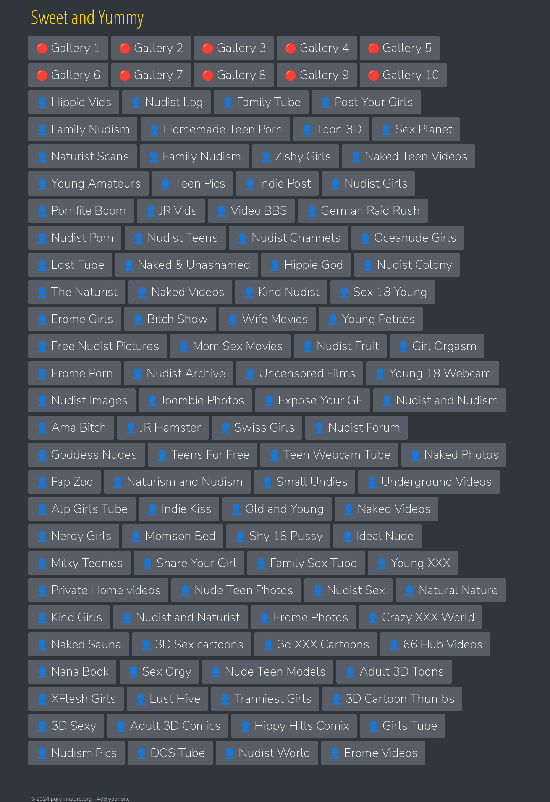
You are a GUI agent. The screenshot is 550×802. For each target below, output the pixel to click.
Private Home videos (98, 590)
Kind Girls (69, 617)
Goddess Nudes (86, 454)
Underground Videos (429, 482)
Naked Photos (454, 454)
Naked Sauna (78, 644)
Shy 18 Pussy (278, 536)
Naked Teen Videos (408, 156)
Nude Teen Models (268, 671)
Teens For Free (202, 454)
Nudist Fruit (340, 346)
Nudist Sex (348, 590)
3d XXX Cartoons (315, 644)
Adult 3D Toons (394, 671)
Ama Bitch (71, 427)
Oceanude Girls (407, 238)
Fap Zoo (64, 482)
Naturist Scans (82, 156)
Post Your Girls (366, 102)
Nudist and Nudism (439, 400)
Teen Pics (192, 183)
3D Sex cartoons (192, 644)
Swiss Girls (256, 427)
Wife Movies (267, 319)
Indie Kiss (179, 509)
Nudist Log (166, 102)
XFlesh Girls (76, 698)
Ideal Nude (377, 536)
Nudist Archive (178, 373)
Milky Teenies (79, 563)
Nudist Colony (407, 265)
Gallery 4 (317, 48)
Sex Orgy (159, 671)
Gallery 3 (234, 48)
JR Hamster (163, 427)
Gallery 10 (403, 75)
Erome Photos (303, 617)
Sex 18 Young (382, 292)
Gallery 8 (234, 75)
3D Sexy (66, 726)
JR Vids (170, 210)
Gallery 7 (151, 75)
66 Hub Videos (435, 644)
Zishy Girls (295, 156)
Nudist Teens (175, 238)
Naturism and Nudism (177, 482)
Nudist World (267, 753)
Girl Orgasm (437, 346)
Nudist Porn (75, 238)
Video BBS (251, 210)
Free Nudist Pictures (97, 346)
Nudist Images (82, 400)
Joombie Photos (195, 400)
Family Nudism (83, 129)
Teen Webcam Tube (329, 454)
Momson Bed (173, 536)
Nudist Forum (356, 427)
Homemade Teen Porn (215, 129)
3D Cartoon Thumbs (392, 698)
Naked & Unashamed (187, 265)
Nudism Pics (76, 753)
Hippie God (306, 265)
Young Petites (371, 319)
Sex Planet (416, 129)
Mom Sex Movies (230, 346)
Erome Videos (373, 753)
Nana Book (72, 671)
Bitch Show (170, 319)
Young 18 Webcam (433, 373)
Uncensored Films (300, 373)
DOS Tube (170, 753)
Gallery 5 (399, 48)
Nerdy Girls (74, 536)
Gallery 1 (68, 48)
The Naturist (77, 292)
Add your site (113, 799)
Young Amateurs (88, 183)
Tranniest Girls (265, 698)
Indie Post (277, 183)
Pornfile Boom (81, 210)
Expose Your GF (312, 400)
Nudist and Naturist (180, 617)
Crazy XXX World (421, 617)
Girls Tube (402, 726)
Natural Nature (450, 590)
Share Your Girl (188, 563)
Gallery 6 (68, 75)
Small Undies (304, 482)
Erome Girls (74, 319)
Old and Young (277, 509)
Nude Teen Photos (236, 590)
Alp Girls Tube (82, 509)
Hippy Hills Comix (294, 726)
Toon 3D (331, 129)
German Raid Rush (363, 210)
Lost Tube (70, 265)
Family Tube (261, 102)
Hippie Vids (74, 102)
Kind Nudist (281, 292)
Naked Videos (180, 292)
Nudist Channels (288, 238)
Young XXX (412, 563)
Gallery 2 (151, 48)
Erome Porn (74, 373)
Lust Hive (167, 698)
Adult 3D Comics (168, 726)
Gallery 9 (317, 75)
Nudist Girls (368, 183)
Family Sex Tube (306, 563)
